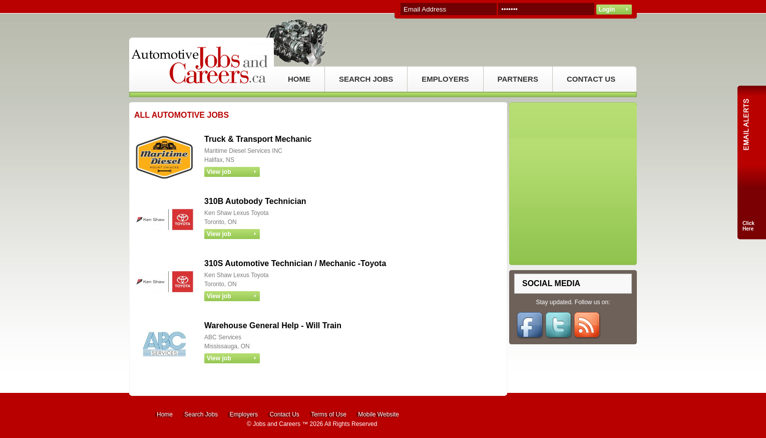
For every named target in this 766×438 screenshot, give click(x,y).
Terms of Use (328, 414)
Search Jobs (201, 414)
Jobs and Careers (276, 423)
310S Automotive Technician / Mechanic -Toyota (295, 263)
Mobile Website (378, 414)
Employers (243, 414)
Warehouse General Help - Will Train (272, 325)
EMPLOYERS (445, 79)
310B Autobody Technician (255, 201)
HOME (299, 79)
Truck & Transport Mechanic (257, 139)
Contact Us (284, 414)
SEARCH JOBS (366, 79)
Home (165, 414)
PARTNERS (518, 79)
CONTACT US (591, 79)
